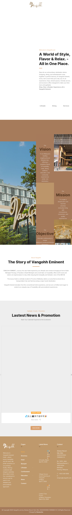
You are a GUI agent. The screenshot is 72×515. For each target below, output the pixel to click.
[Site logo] (36, 4)
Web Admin (34, 419)
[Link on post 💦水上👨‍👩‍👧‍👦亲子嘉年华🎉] (36, 369)
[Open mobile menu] (4, 5)
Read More (36, 428)
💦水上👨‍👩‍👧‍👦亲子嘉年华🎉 (36, 416)
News (38, 412)
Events (34, 412)
